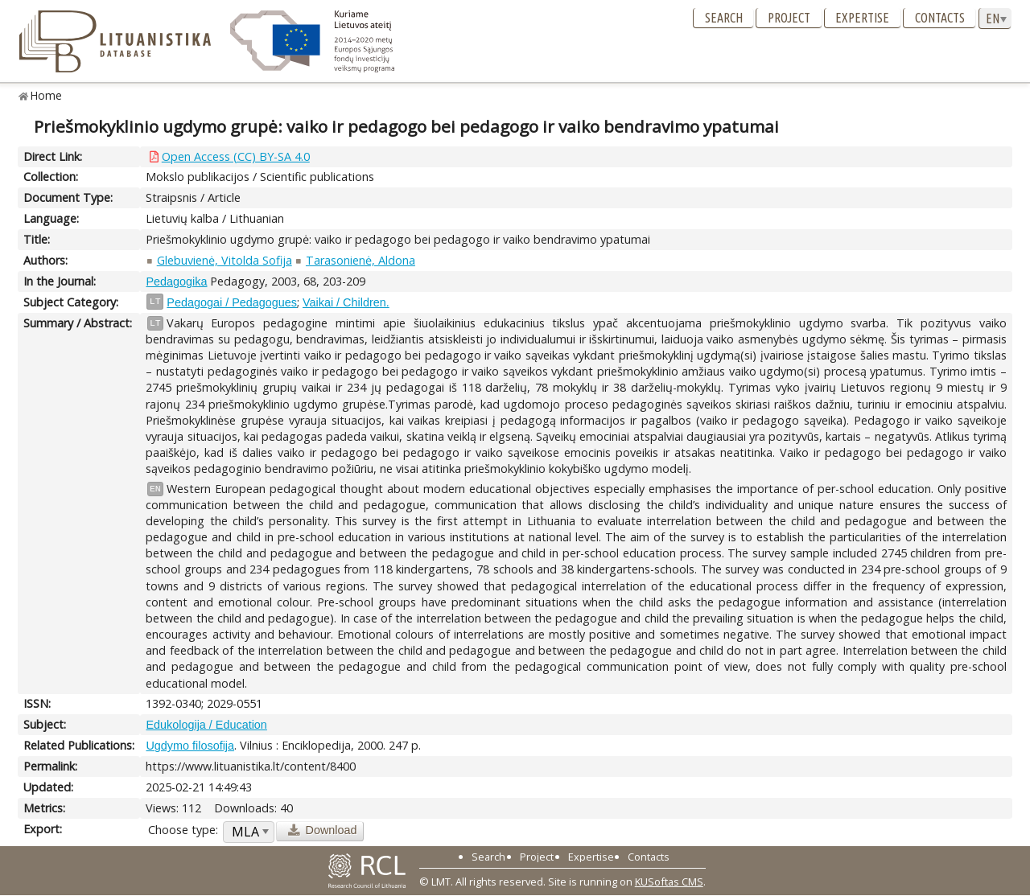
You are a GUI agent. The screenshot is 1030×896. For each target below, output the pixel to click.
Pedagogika (176, 281)
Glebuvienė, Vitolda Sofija (224, 260)
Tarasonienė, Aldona (360, 260)
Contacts (940, 17)
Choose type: (183, 829)
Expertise (862, 17)
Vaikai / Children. (346, 302)
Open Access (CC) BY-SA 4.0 (236, 156)
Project (789, 17)
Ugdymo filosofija (190, 745)
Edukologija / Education (206, 724)
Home (46, 95)
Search (724, 17)
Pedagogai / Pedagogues (232, 302)
